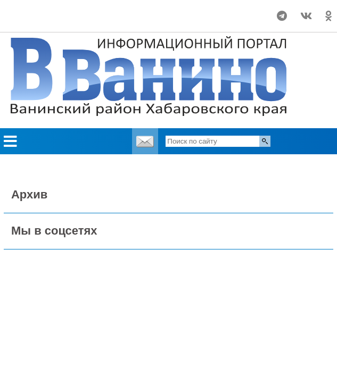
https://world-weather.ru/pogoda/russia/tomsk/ (64, 20)
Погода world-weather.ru (64, 11)
